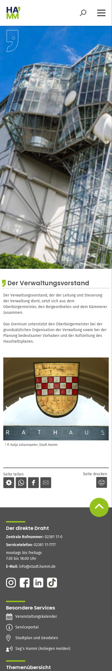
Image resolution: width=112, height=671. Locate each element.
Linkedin (38, 583)
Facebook (25, 583)
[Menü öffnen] (101, 13)
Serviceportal (27, 627)
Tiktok (52, 583)
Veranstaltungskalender (36, 617)
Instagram (11, 583)
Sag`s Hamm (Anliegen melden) (42, 649)
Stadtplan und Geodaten (36, 638)
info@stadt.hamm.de (37, 566)
